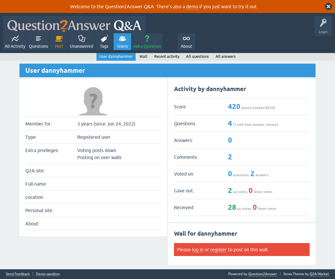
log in (197, 249)
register (218, 249)
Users (122, 46)
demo (192, 6)
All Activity (15, 46)
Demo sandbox (48, 274)
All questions (197, 56)
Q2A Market (319, 274)
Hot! (59, 46)
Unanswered (81, 46)
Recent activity (166, 56)
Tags (104, 46)
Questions (38, 46)
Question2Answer (262, 274)
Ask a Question (147, 46)
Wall (143, 56)
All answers (226, 56)
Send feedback (18, 274)
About (186, 46)
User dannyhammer (116, 56)
